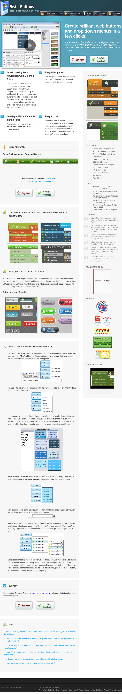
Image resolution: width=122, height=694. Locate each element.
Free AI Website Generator (113, 690)
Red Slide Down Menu (101, 173)
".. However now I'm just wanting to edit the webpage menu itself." (30, 663)
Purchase (48, 688)
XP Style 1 (97, 175)
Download (55, 688)
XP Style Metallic (99, 170)
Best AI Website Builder (64, 690)
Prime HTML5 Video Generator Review (105, 192)
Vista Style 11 (98, 157)
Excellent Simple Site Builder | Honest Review (105, 201)
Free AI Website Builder (47, 690)
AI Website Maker (97, 690)
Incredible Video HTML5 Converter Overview (102, 188)
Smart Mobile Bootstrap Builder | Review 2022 (105, 206)
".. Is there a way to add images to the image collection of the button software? (34, 659)
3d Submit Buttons (100, 162)
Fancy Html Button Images (103, 165)
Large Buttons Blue (100, 159)
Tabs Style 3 (97, 178)
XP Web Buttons (15, 688)
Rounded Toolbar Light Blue (104, 151)
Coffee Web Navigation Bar (103, 149)
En (40, 688)
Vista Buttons (50, 179)
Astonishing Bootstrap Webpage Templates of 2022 (105, 197)
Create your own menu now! (39, 181)
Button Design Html (100, 167)
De (43, 688)
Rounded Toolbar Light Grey (104, 154)
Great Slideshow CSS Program (105, 210)
